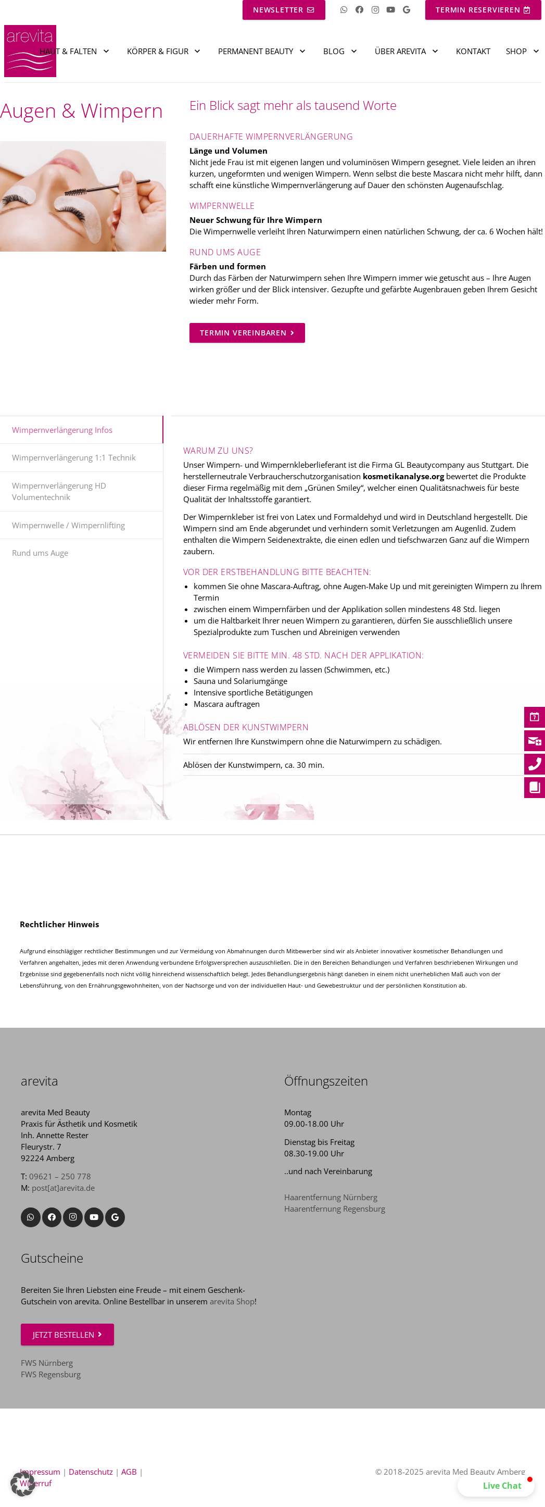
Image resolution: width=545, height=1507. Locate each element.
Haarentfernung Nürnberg (330, 1197)
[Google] (406, 10)
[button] (496, 1486)
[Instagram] (375, 10)
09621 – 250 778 (60, 1176)
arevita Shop (232, 1301)
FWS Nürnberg (47, 1362)
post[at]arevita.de (63, 1187)
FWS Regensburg (51, 1374)
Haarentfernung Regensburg (334, 1208)
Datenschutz (91, 1471)
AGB (129, 1471)
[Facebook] (359, 10)
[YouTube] (391, 10)
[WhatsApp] (344, 10)
